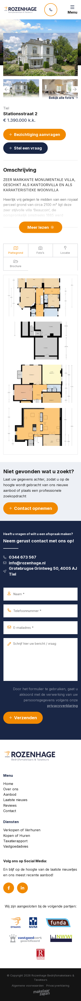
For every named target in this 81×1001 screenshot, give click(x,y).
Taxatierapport (15, 841)
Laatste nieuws (15, 800)
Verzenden (23, 717)
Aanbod (9, 794)
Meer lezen (40, 227)
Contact (9, 811)
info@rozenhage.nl (24, 563)
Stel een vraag (25, 148)
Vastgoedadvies (15, 846)
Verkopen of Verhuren (21, 830)
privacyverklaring (62, 706)
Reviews (10, 805)
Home (8, 783)
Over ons (10, 789)
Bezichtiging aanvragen (34, 134)
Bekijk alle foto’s (63, 98)
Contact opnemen (30, 508)
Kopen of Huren (16, 835)
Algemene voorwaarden (28, 985)
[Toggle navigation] (72, 9)
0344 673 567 (19, 557)
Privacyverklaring (57, 985)
